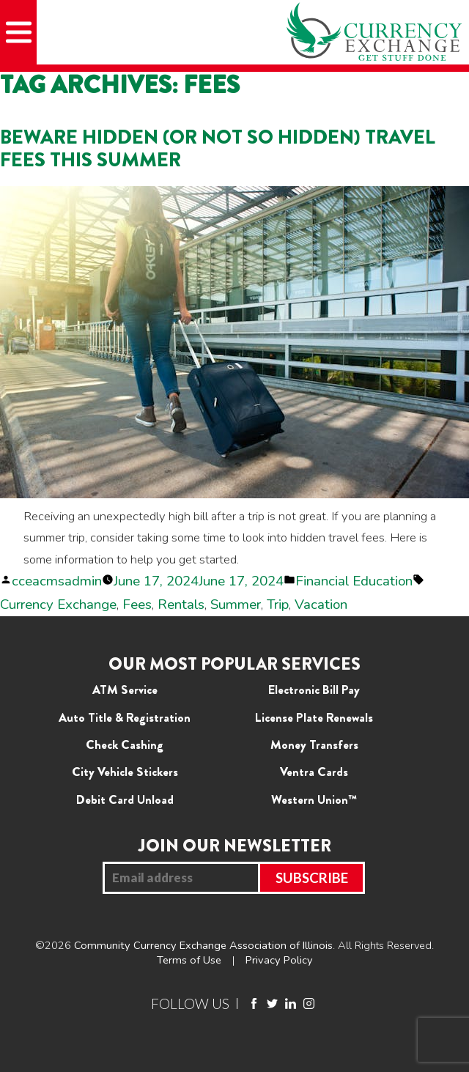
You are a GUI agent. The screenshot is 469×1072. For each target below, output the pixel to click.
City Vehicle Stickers (125, 771)
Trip (278, 604)
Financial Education (354, 581)
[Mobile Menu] (18, 32)
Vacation (321, 604)
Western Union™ (314, 799)
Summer (235, 604)
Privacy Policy (279, 960)
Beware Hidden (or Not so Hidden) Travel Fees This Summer (217, 148)
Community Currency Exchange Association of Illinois (203, 945)
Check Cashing (124, 744)
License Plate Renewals (314, 717)
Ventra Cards (314, 771)
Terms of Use (189, 960)
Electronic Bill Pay (314, 689)
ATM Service (125, 689)
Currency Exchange (58, 604)
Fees (137, 604)
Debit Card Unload (125, 799)
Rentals (181, 604)
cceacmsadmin (57, 581)
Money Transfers (314, 744)
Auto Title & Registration (125, 717)
